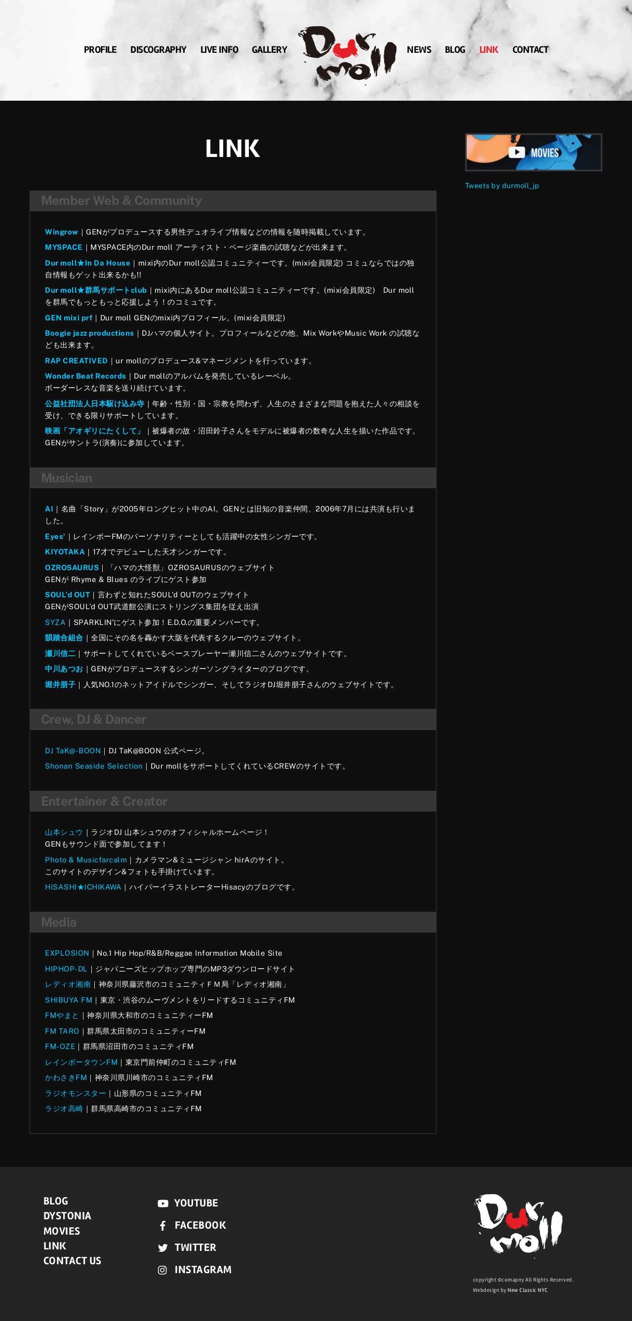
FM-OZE (60, 1046)
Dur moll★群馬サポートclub (96, 290)
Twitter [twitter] (185, 1247)
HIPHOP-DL (66, 969)
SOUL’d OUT (67, 594)
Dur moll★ (65, 263)
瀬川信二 (60, 653)
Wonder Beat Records (85, 376)
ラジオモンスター (75, 1093)
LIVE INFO (219, 51)
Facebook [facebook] (190, 1225)
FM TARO (62, 1031)
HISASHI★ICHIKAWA (83, 887)
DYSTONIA (67, 1215)
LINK (489, 51)
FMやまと (62, 1015)
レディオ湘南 (68, 984)
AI (49, 509)
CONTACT (531, 51)
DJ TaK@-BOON (73, 750)
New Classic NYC (528, 1289)
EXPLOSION (67, 953)
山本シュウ (64, 832)
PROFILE (100, 51)
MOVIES (61, 1231)
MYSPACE (64, 247)
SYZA (55, 622)
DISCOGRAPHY (158, 51)
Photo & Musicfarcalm (86, 859)
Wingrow (62, 232)
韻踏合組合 (64, 637)
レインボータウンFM (81, 1062)
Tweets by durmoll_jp (502, 185)
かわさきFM (66, 1077)
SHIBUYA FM (68, 1000)
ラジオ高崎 (64, 1108)
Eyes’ (55, 536)
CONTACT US (72, 1260)
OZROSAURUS (72, 567)
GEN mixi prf (68, 317)
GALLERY (269, 51)
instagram (192, 1269)
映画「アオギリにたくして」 (95, 431)
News (419, 51)
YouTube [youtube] (186, 1203)
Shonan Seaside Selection (94, 766)
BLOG (455, 51)
